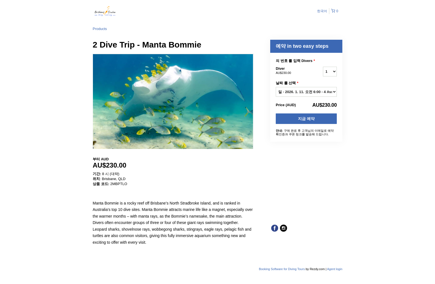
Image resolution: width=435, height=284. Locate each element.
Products (100, 29)
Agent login (334, 269)
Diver (292, 70)
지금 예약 (306, 118)
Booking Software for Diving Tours (282, 269)
